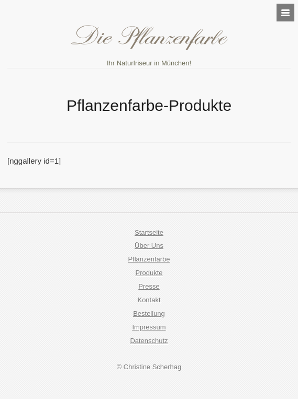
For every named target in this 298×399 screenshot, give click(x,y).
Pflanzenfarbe (149, 259)
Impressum (148, 327)
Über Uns (149, 245)
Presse (148, 286)
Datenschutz (149, 341)
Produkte (149, 273)
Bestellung (149, 313)
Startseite (149, 232)
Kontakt (148, 300)
